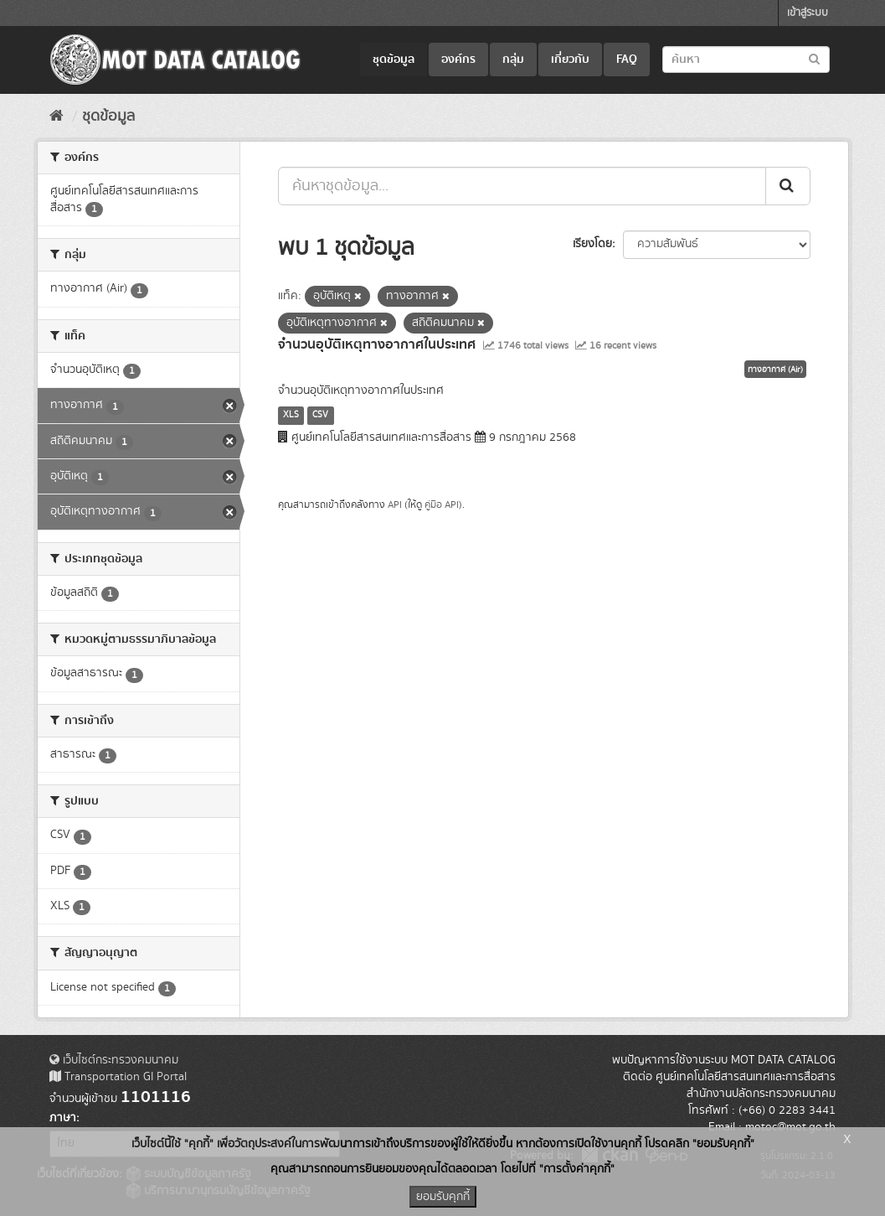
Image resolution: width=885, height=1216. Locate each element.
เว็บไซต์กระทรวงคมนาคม (113, 1060)
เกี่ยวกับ (570, 59)
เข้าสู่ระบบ (807, 13)
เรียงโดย (592, 243)
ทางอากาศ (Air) (775, 369)
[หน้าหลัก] (56, 116)
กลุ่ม (513, 59)
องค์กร (458, 59)
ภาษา (62, 1118)
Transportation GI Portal (118, 1077)
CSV (320, 415)
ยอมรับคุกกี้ (443, 1196)
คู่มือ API (441, 505)
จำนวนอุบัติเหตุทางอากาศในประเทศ (377, 344)
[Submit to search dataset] (814, 58)
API (395, 505)
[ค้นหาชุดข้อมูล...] (522, 186)
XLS (291, 415)
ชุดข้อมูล (393, 59)
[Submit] (787, 186)
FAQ (626, 59)
